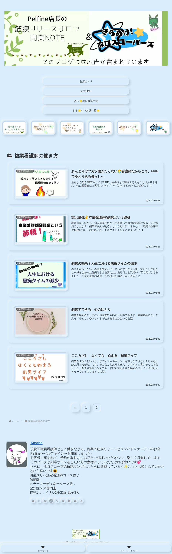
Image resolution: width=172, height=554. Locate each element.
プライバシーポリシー (96, 542)
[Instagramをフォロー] (52, 500)
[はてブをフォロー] (46, 500)
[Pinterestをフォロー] (58, 500)
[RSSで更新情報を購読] (81, 500)
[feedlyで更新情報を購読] (75, 500)
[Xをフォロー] (40, 500)
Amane (36, 443)
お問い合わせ (71, 542)
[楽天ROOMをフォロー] (69, 500)
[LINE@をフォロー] (63, 500)
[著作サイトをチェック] (34, 500)
